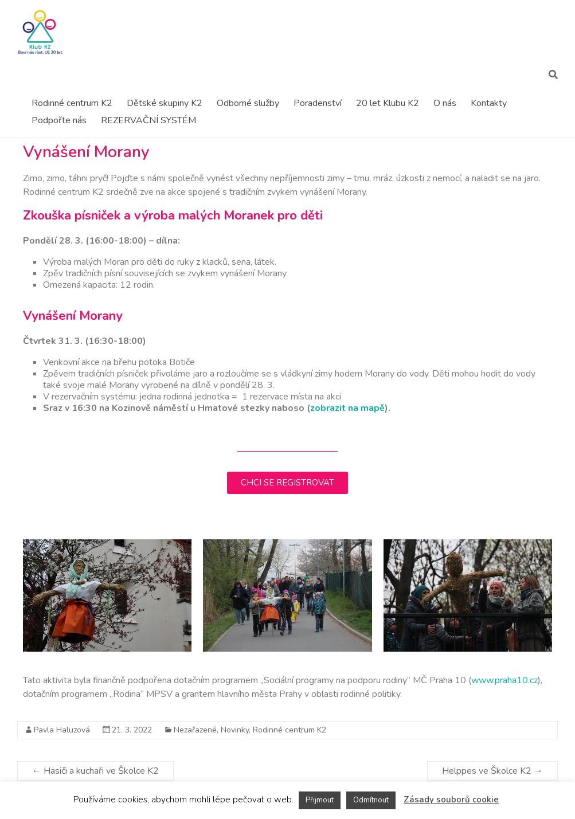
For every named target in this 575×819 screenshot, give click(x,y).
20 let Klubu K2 (387, 103)
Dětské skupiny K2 (164, 103)
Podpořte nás (59, 120)
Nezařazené (195, 729)
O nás (444, 103)
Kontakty (489, 103)
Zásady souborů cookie (451, 799)
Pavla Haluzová (62, 729)
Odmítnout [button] (371, 800)
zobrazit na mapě (347, 408)
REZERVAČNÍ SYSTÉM (148, 120)
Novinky (235, 729)
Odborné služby (248, 103)
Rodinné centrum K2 (72, 103)
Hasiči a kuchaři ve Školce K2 (95, 771)
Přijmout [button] (320, 800)
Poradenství (318, 103)
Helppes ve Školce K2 (492, 771)
